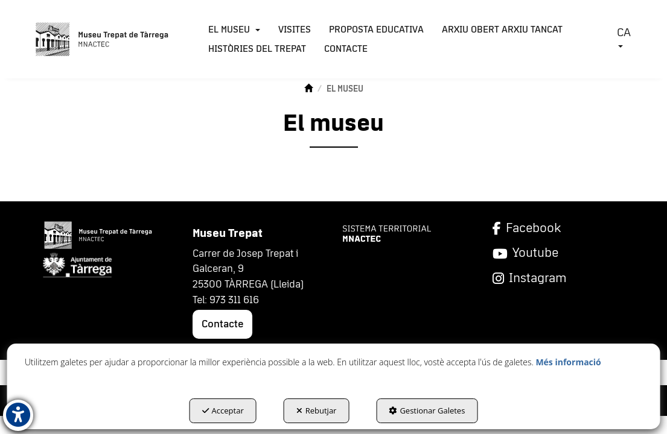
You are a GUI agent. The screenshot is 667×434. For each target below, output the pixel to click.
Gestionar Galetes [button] (427, 410)
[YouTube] (559, 253)
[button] (102, 39)
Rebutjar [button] (316, 410)
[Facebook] (559, 228)
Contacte (222, 324)
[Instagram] (559, 278)
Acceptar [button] (223, 410)
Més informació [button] (568, 362)
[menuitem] (234, 29)
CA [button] (624, 37)
